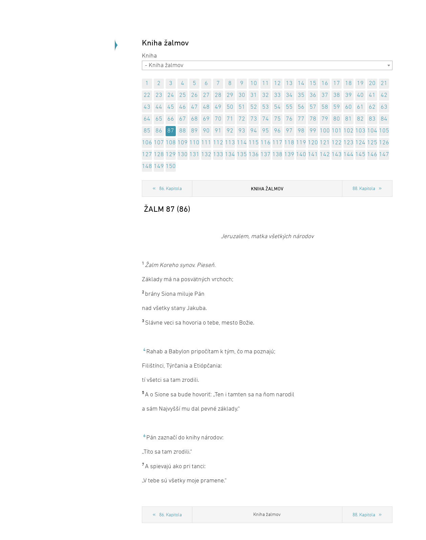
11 (265, 83)
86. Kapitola (170, 189)
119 (301, 142)
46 (182, 107)
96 (277, 130)
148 (147, 166)
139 (289, 154)
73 (253, 119)
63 (384, 107)
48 (206, 107)
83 (372, 119)
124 (360, 142)
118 (289, 142)
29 (230, 95)
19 (360, 83)
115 (254, 142)
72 (241, 119)
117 (277, 142)
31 (253, 95)
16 (324, 83)
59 (336, 107)
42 (384, 95)
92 (230, 130)
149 (159, 166)
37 (324, 95)
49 (218, 107)
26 (194, 95)
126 (384, 142)
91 (218, 130)
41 (372, 95)
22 (147, 95)
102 (348, 130)
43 (147, 107)
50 (230, 107)
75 (277, 119)
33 (277, 95)
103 (360, 130)
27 (206, 95)
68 (194, 119)
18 (348, 83)
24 (170, 95)
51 (241, 107)
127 (147, 154)
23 (158, 95)
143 (337, 154)
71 (230, 119)
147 (384, 154)
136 (254, 154)
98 (301, 130)
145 (360, 154)
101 (337, 130)
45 (170, 107)
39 (348, 95)
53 (265, 107)
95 (265, 130)
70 (218, 119)
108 (171, 142)
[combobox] (267, 65)
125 (372, 142)
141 (313, 154)
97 (289, 130)
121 (325, 142)
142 (325, 154)
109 (182, 142)
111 (206, 142)
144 (348, 154)
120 (313, 142)
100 (325, 130)
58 (324, 107)
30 (241, 95)
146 (372, 154)
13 (289, 83)
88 (182, 130)
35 (301, 95)
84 (384, 119)
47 (194, 107)
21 (384, 83)
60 (348, 107)
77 (301, 119)
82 (360, 119)
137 (265, 154)
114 (242, 142)
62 (372, 107)
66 (170, 119)
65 (158, 119)
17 (336, 83)
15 (313, 83)
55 (289, 107)
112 (218, 142)
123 (348, 142)
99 (313, 130)
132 (206, 154)
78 (313, 119)
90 (206, 130)
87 (170, 130)
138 (277, 154)
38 (336, 95)
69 (206, 119)
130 (182, 154)
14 (301, 83)
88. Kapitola (364, 189)
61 (360, 107)
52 (253, 107)
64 (147, 119)
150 (171, 166)
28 (218, 95)
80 (336, 119)
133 (218, 154)
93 (241, 130)
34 (289, 95)
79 (324, 119)
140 (301, 154)
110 (194, 142)
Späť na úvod (77, 101)
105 (384, 130)
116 (265, 142)
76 (289, 119)
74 (265, 119)
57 (313, 107)
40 (360, 95)
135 (242, 154)
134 (230, 154)
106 (147, 142)
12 (277, 83)
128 (159, 154)
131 (194, 154)
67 (182, 119)
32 (265, 95)
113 (230, 142)
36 (313, 95)
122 (337, 142)
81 (348, 119)
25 (182, 95)
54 (277, 107)
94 (253, 130)
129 (171, 154)
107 (159, 142)
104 (372, 130)
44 (158, 107)
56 (301, 107)
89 (194, 130)
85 (147, 130)
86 (158, 130)
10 (253, 83)
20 (372, 83)
